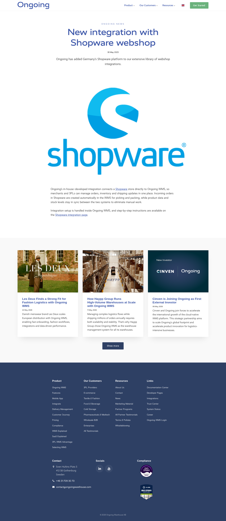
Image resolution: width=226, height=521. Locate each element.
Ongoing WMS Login (157, 420)
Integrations (152, 398)
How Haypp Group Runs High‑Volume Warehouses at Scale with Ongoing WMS (111, 302)
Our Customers (148, 5)
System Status (153, 409)
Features (56, 393)
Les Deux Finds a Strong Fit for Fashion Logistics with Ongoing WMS (44, 302)
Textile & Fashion (92, 398)
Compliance (57, 425)
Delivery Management (62, 409)
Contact (119, 393)
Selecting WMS (59, 447)
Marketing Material (124, 404)
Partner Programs (123, 409)
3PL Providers (90, 387)
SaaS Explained (59, 436)
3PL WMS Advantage (62, 442)
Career (150, 414)
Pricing (55, 420)
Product (129, 5)
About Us (119, 387)
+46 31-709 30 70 (65, 480)
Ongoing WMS (59, 387)
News (117, 398)
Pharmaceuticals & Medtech (97, 414)
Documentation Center (157, 387)
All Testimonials (91, 431)
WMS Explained (59, 431)
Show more (113, 345)
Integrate (56, 404)
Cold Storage (90, 409)
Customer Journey (61, 414)
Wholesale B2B (91, 420)
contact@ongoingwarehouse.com (73, 486)
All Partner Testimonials (126, 414)
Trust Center (153, 404)
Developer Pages (155, 393)
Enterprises (89, 425)
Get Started (199, 5)
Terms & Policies (123, 420)
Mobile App (57, 398)
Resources (168, 5)
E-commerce (89, 393)
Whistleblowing (122, 425)
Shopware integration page (71, 214)
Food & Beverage (92, 404)
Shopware (121, 189)
